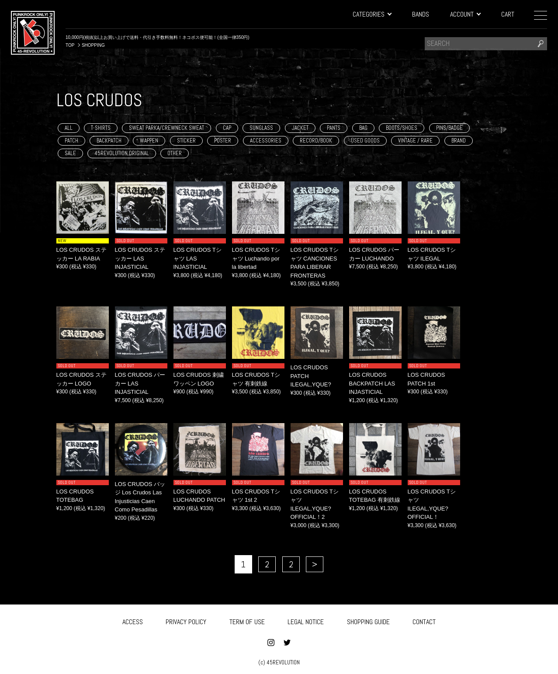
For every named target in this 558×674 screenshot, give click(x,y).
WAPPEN (149, 140)
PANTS (333, 128)
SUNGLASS (261, 128)
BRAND (458, 140)
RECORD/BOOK (316, 140)
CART (507, 14)
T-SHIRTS (101, 128)
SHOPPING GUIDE (368, 619)
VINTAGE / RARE (415, 140)
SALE (70, 153)
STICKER (186, 140)
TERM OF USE (247, 619)
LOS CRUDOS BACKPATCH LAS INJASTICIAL (372, 383)
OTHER (174, 153)
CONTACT (424, 619)
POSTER (222, 140)
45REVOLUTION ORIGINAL (121, 153)
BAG (363, 128)
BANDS (420, 14)
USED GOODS (365, 140)
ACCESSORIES (265, 140)
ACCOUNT (465, 14)
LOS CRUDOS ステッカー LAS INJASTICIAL (140, 258)
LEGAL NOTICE (306, 619)
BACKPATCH (109, 140)
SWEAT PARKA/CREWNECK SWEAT (166, 128)
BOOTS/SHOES (401, 128)
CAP (227, 128)
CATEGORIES (372, 14)
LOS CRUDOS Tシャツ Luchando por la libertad (256, 258)
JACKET (300, 128)
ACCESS (132, 619)
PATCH (71, 140)
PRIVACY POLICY (186, 619)
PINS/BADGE (449, 128)
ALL (69, 128)
